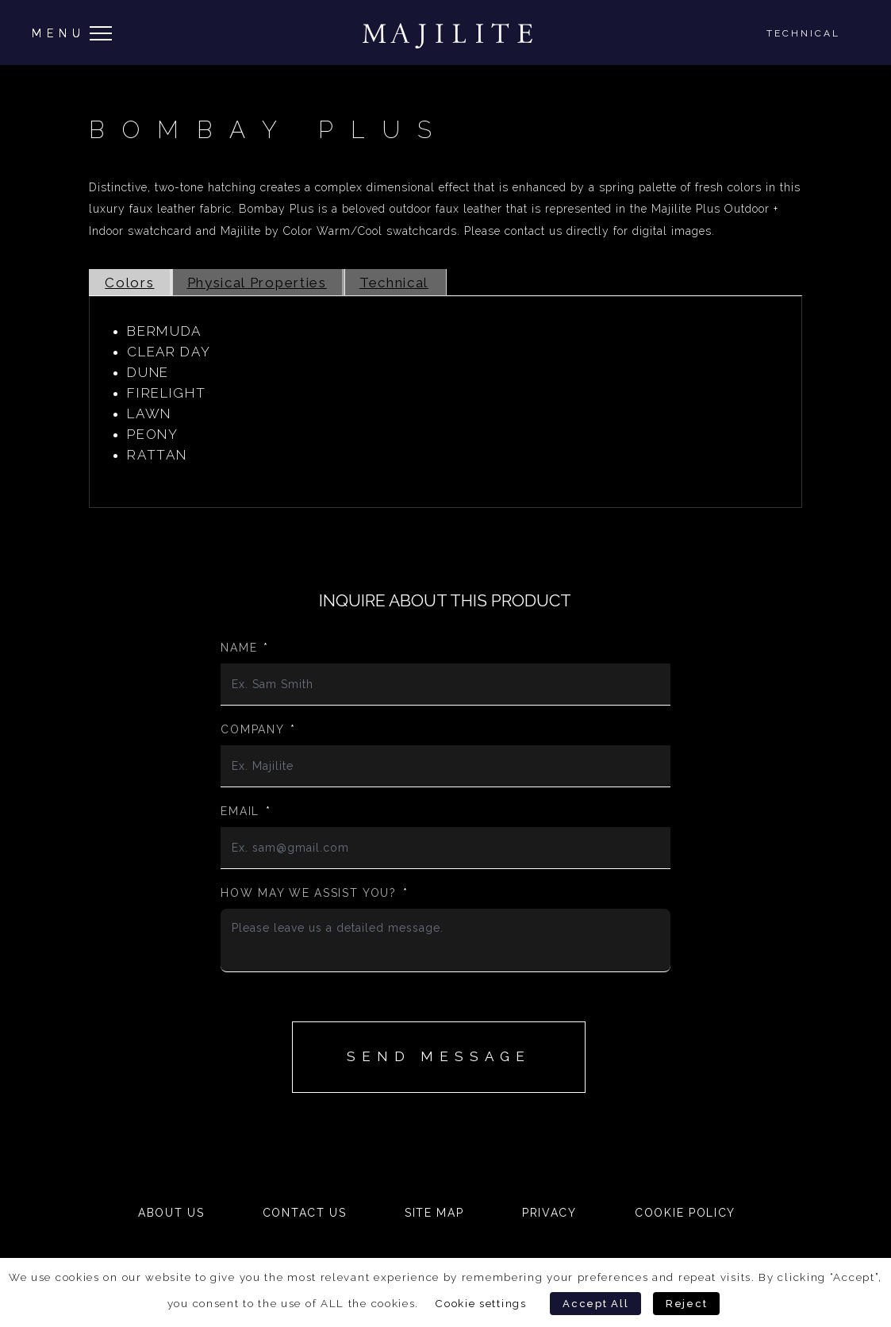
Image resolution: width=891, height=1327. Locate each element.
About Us (171, 1212)
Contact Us (305, 1212)
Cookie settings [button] (481, 1303)
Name (245, 647)
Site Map (434, 1212)
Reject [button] (686, 1304)
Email (246, 811)
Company (258, 729)
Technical (803, 33)
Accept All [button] (595, 1304)
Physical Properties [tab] (257, 282)
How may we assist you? (314, 893)
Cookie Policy (685, 1212)
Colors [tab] (129, 282)
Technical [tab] (393, 282)
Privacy (549, 1212)
